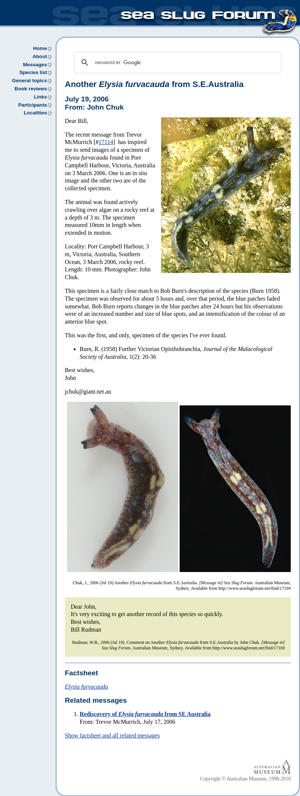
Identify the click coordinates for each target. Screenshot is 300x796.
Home (40, 48)
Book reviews (30, 88)
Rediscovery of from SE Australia (145, 714)
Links (40, 97)
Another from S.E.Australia (154, 84)
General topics (29, 80)
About (40, 56)
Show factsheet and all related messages (112, 735)
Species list (33, 72)
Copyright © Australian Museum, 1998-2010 (245, 779)
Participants (32, 105)
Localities (35, 113)
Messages (35, 64)
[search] (176, 62)
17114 (106, 142)
